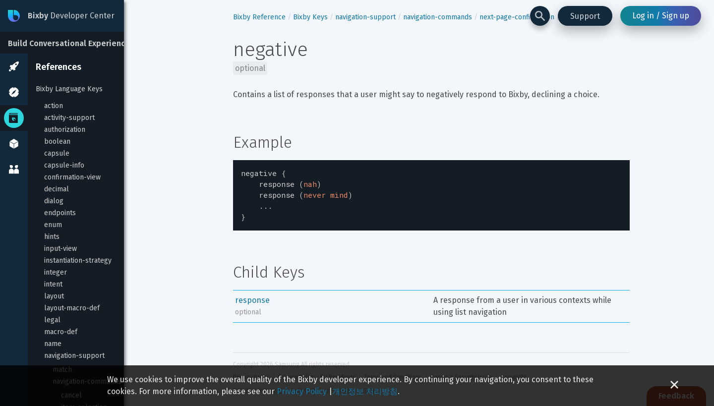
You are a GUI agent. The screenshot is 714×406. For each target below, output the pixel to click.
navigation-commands (437, 17)
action (53, 106)
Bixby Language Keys (69, 89)
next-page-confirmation (516, 17)
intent (53, 284)
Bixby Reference (259, 17)
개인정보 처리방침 (365, 391)
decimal (56, 189)
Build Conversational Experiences (71, 43)
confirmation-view (72, 177)
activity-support (69, 118)
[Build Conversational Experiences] (74, 43)
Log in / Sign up (660, 15)
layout (54, 296)
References (58, 66)
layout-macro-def (72, 308)
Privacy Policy (302, 391)
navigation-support (74, 355)
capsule (56, 153)
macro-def (60, 332)
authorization (64, 129)
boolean (57, 141)
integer (55, 272)
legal (52, 320)
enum (53, 225)
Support (585, 16)
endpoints (60, 213)
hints (52, 236)
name (52, 344)
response (252, 295)
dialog (53, 201)
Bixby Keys (310, 17)
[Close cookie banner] (674, 385)
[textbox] (431, 193)
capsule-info (64, 165)
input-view (60, 248)
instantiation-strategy (78, 260)
